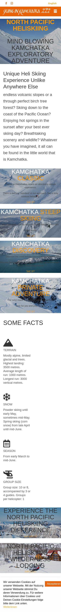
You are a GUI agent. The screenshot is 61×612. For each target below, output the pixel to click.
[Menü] (55, 11)
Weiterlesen (10, 607)
